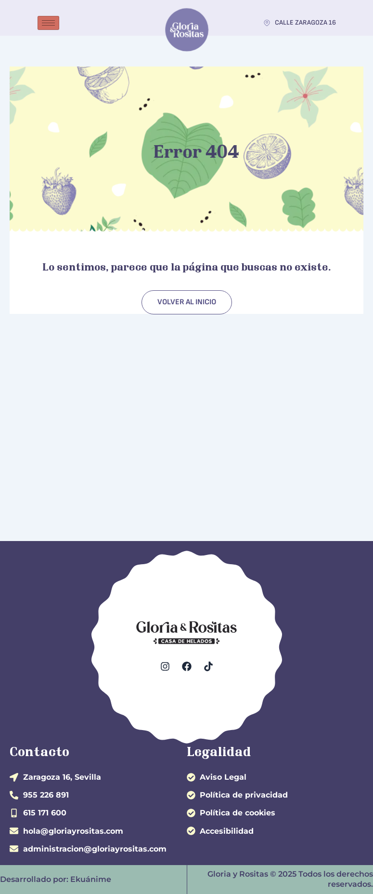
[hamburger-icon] (48, 23)
